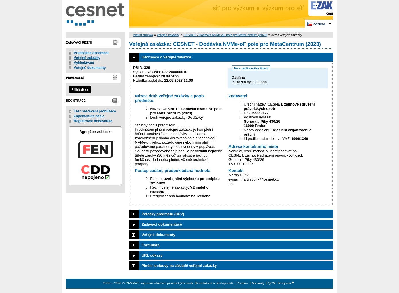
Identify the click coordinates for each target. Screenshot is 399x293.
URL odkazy (152, 255)
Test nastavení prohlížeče (95, 111)
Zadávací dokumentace (162, 224)
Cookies (242, 283)
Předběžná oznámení (91, 53)
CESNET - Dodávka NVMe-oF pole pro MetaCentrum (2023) (225, 35)
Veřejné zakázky (87, 58)
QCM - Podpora (279, 283)
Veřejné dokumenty (90, 68)
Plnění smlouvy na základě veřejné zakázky (179, 265)
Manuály (258, 283)
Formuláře (151, 245)
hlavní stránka (143, 35)
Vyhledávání (84, 63)
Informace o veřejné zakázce (166, 57)
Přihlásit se (80, 89)
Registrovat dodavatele (93, 121)
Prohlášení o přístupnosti (214, 283)
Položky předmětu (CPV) (163, 214)
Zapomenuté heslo (89, 116)
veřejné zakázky (168, 35)
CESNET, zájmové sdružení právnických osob (95, 14)
